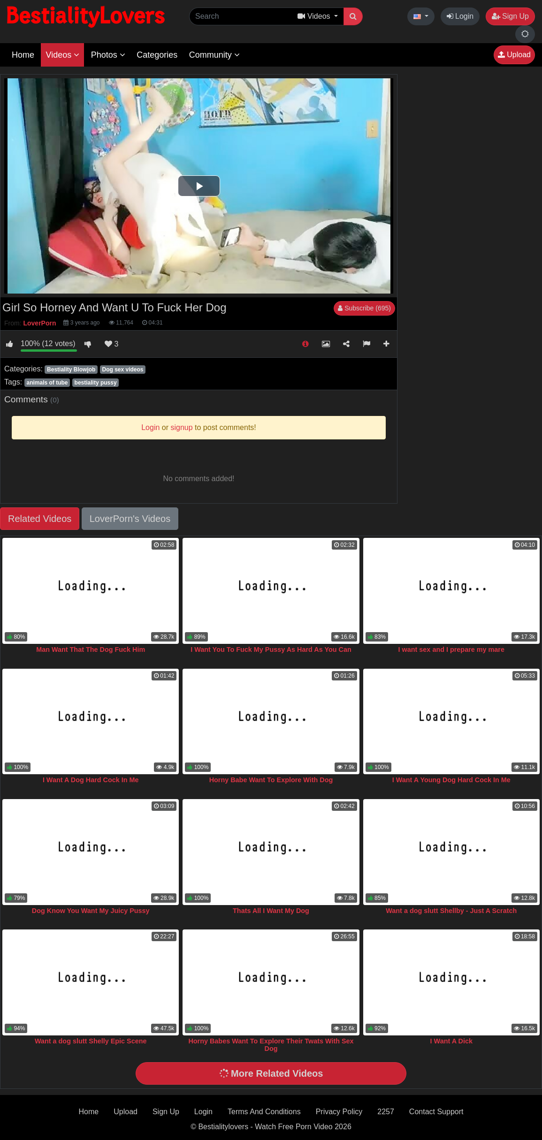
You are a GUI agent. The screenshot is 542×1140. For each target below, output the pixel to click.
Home (23, 55)
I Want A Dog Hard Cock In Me (91, 780)
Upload (514, 55)
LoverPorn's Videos (130, 518)
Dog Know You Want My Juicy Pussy (91, 910)
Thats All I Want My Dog (271, 910)
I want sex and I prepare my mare (451, 649)
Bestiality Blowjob (71, 369)
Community (214, 55)
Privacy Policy (339, 1112)
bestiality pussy (96, 382)
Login (460, 16)
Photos (108, 55)
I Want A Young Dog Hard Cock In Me (451, 780)
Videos (62, 55)
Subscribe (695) (364, 308)
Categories (157, 55)
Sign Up (510, 16)
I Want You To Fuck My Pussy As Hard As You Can (271, 649)
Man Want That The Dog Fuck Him (90, 649)
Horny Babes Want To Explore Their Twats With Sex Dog (270, 1044)
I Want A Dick (451, 1041)
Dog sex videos (122, 369)
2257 (385, 1112)
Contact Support (436, 1112)
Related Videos (39, 518)
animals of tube (47, 382)
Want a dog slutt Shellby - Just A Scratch (451, 910)
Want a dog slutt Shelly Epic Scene (91, 1041)
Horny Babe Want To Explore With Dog (271, 780)
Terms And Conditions (264, 1112)
